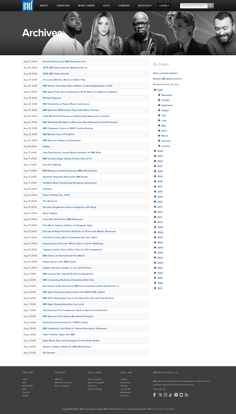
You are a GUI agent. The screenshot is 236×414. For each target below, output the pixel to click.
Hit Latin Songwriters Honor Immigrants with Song (69, 207)
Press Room (125, 382)
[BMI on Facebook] (155, 395)
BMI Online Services (63, 382)
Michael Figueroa (52, 98)
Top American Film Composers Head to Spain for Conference (75, 310)
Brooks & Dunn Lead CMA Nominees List (64, 61)
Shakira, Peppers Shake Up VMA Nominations (67, 346)
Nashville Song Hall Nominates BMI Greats (65, 176)
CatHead (47, 189)
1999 (160, 278)
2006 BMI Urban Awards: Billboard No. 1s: (65, 67)
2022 (160, 161)
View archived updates (165, 73)
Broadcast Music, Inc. (166, 372)
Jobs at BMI (125, 389)
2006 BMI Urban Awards (56, 73)
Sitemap (123, 386)
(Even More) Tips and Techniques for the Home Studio (71, 340)
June (164, 120)
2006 (160, 242)
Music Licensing (62, 386)
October (165, 100)
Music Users (95, 372)
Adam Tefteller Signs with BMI (59, 334)
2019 (160, 176)
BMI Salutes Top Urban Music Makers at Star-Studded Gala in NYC (78, 85)
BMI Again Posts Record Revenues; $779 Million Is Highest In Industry (80, 92)
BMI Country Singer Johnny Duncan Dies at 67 (67, 158)
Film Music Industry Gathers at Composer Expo (67, 225)
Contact (123, 379)
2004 (160, 252)
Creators (27, 372)
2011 (159, 217)
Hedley (46, 146)
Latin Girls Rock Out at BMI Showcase (63, 219)
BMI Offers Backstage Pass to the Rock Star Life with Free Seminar (78, 298)
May (163, 125)
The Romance (50, 201)
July (163, 115)
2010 (160, 222)
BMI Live (58, 379)
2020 (160, 171)
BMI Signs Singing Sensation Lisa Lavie (63, 304)
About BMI (126, 372)
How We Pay (27, 386)
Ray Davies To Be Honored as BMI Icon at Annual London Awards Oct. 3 (81, 286)
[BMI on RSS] (187, 395)
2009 (160, 227)
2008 (160, 232)
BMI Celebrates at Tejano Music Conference (66, 104)
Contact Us (92, 386)
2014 (159, 202)
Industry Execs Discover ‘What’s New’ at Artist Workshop (73, 243)
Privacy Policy (169, 409)
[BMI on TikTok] (171, 395)
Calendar (26, 392)
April (164, 130)
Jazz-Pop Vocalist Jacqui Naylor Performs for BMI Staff (72, 152)
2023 (160, 156)
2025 (160, 90)
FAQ (24, 389)
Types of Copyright (96, 382)
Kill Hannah (49, 352)
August (165, 110)
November (166, 95)
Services (60, 372)
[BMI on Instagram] (166, 395)
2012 (159, 212)
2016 (160, 191)
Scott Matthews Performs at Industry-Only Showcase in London (76, 116)
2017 (159, 186)
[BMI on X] (160, 395)
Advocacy (124, 395)
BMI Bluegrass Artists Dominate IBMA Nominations (70, 170)
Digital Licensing (95, 389)
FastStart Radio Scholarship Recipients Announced (70, 183)
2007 (160, 237)
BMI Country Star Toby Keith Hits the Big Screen (68, 274)
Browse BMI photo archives (167, 78)
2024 (160, 151)
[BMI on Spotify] (176, 395)
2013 (159, 207)
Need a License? (95, 379)
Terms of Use (158, 409)
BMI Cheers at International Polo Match (64, 255)
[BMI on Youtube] (181, 395)
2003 (160, 257)
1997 (160, 288)
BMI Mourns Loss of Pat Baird (58, 134)
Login (24, 379)
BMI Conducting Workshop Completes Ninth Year (68, 280)
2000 (160, 273)
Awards (25, 395)
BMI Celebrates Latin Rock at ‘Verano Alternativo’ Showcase (75, 328)
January (165, 146)
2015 (160, 196)
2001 (160, 268)
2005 (160, 247)
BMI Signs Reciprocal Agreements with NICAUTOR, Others (74, 292)
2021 (159, 166)
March (164, 135)
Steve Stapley (50, 213)
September (167, 105)
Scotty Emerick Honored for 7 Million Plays (65, 322)
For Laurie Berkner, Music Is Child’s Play (64, 79)
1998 (160, 283)
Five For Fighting (52, 164)
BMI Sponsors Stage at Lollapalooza (62, 140)
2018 (159, 181)
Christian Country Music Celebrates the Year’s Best (70, 237)
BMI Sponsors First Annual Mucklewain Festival (68, 316)
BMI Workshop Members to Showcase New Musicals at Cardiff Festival (80, 122)
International (125, 392)
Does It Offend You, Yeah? (56, 195)
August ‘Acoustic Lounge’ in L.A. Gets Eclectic (67, 267)
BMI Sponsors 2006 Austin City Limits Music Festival (71, 110)
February (166, 141)
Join (24, 382)
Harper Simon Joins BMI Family (59, 261)
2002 (160, 263)
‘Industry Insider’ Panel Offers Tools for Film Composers (72, 249)
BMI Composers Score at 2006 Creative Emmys (68, 128)
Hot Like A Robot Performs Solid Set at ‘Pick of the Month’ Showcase (79, 231)
